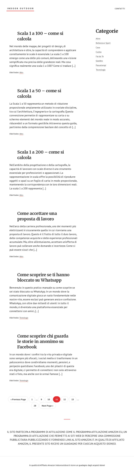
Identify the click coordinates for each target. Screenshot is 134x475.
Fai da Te (100, 56)
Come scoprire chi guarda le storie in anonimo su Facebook (42, 342)
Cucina (98, 52)
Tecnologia (23, 318)
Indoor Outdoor (20, 8)
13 (73, 400)
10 (49, 400)
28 (36, 406)
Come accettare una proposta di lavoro (37, 216)
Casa (98, 47)
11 (57, 400)
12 (65, 400)
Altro (21, 72)
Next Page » (47, 407)
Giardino (99, 60)
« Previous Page (18, 401)
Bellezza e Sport (103, 43)
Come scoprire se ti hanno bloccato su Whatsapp (43, 278)
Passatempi (101, 65)
